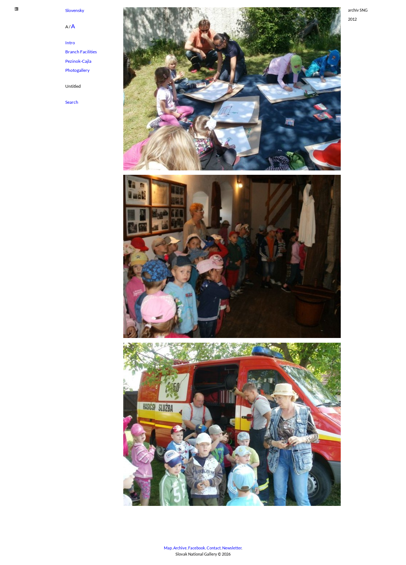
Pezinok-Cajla (78, 61)
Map (168, 547)
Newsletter (231, 547)
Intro (70, 42)
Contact (214, 547)
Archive (180, 547)
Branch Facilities (81, 51)
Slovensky (74, 10)
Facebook (196, 547)
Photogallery (77, 70)
